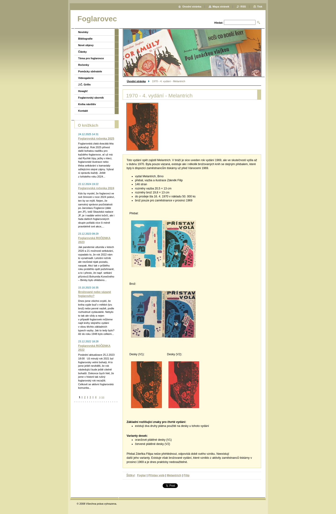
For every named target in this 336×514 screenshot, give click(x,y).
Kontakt (83, 110)
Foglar (141, 475)
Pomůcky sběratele (90, 71)
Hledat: (218, 22)
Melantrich (174, 475)
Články (82, 51)
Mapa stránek (220, 6)
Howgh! (83, 91)
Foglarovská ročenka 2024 (96, 188)
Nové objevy (86, 45)
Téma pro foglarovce (91, 58)
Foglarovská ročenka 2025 (96, 138)
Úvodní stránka (136, 81)
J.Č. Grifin (84, 84)
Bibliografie (85, 38)
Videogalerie (86, 78)
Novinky (83, 32)
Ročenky (83, 64)
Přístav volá (156, 475)
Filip (187, 475)
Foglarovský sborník (91, 97)
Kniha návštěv (87, 104)
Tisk (259, 6)
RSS (243, 6)
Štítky (130, 475)
